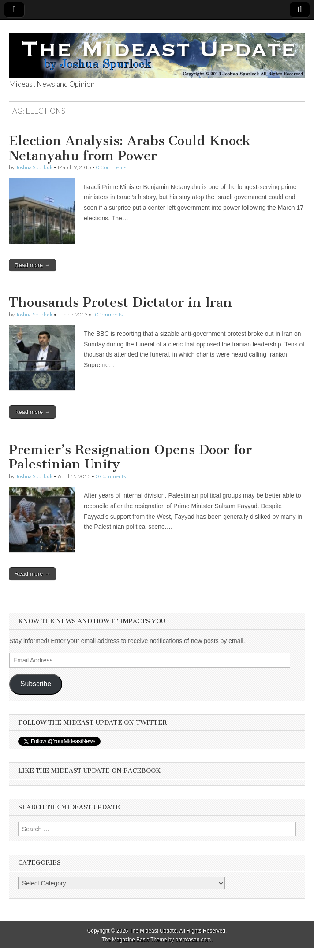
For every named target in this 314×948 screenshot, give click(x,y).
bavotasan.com (193, 940)
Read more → (32, 265)
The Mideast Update (153, 931)
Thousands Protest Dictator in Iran (120, 302)
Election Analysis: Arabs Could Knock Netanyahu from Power (130, 148)
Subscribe (35, 684)
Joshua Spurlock (33, 167)
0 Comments (111, 167)
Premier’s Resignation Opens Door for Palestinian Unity (130, 457)
